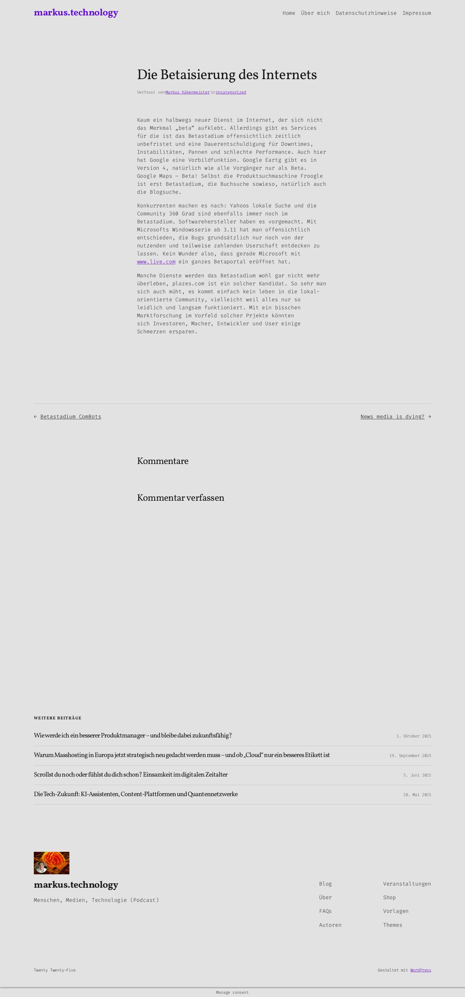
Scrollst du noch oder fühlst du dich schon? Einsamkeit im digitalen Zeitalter (130, 775)
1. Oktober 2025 (413, 736)
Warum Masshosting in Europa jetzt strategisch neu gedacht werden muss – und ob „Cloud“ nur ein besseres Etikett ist (182, 755)
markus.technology (76, 13)
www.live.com (156, 261)
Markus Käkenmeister (187, 92)
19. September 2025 (410, 755)
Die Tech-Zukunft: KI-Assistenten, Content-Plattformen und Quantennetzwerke (136, 794)
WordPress (420, 970)
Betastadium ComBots (70, 416)
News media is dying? (393, 416)
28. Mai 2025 (417, 795)
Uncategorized (231, 92)
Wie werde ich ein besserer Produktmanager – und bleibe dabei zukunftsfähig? (133, 736)
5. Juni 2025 (417, 775)
